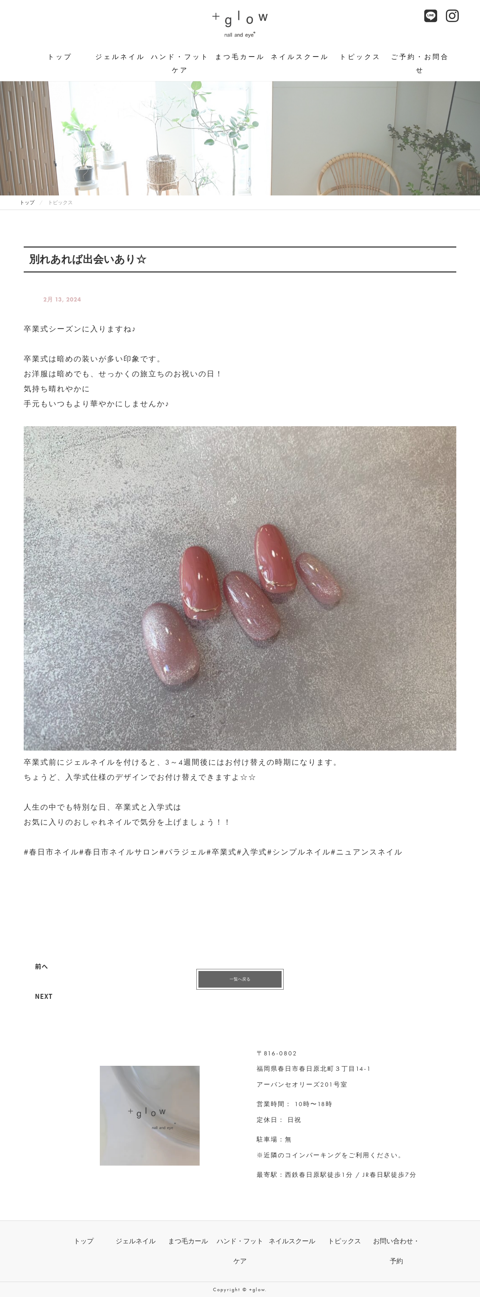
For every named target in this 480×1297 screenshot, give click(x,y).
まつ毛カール (240, 56)
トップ (59, 56)
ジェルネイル (120, 56)
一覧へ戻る (240, 979)
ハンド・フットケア (180, 63)
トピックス (360, 56)
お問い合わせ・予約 (396, 1251)
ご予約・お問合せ (420, 63)
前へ (41, 966)
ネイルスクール (300, 56)
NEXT (44, 996)
